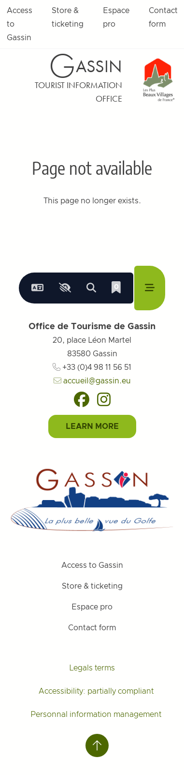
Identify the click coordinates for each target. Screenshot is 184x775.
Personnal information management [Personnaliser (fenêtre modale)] (95, 714)
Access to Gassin (92, 565)
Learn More (92, 426)
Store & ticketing (68, 17)
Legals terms (92, 668)
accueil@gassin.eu (92, 381)
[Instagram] (103, 399)
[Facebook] (81, 399)
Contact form (92, 628)
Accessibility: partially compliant (96, 691)
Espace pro (116, 17)
